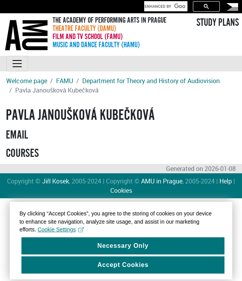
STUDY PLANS (217, 22)
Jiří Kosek (55, 181)
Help (225, 181)
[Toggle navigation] (17, 63)
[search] (165, 6)
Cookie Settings (60, 232)
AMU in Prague (161, 181)
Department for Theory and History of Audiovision (151, 80)
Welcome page (26, 80)
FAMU (64, 80)
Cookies (121, 190)
